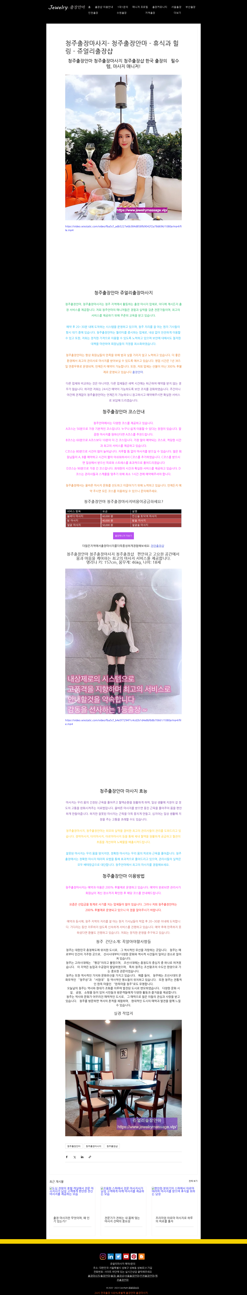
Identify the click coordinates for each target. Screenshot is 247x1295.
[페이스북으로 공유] (66, 1156)
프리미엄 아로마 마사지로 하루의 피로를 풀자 (174, 1219)
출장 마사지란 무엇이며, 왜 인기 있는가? (71, 1219)
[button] (185, 12)
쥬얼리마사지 (134, 1288)
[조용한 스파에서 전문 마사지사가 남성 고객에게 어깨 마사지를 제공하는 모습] (123, 1199)
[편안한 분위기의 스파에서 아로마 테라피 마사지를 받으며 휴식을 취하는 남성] (174, 1199)
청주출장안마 (73, 1146)
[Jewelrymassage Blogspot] (141, 1256)
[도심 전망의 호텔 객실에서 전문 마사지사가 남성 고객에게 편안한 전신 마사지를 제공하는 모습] (72, 1199)
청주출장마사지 (93, 1146)
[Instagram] (103, 1256)
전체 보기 (193, 1181)
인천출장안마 (147, 1275)
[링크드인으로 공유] (82, 1156)
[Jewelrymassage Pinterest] (134, 1256)
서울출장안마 (132, 1275)
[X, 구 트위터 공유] (74, 1156)
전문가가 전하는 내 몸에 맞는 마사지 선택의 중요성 (122, 1219)
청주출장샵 (112, 1146)
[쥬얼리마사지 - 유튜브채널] (126, 1256)
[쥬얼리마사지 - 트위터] (118, 1256)
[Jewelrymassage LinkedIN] (111, 1256)
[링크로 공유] (89, 1156)
